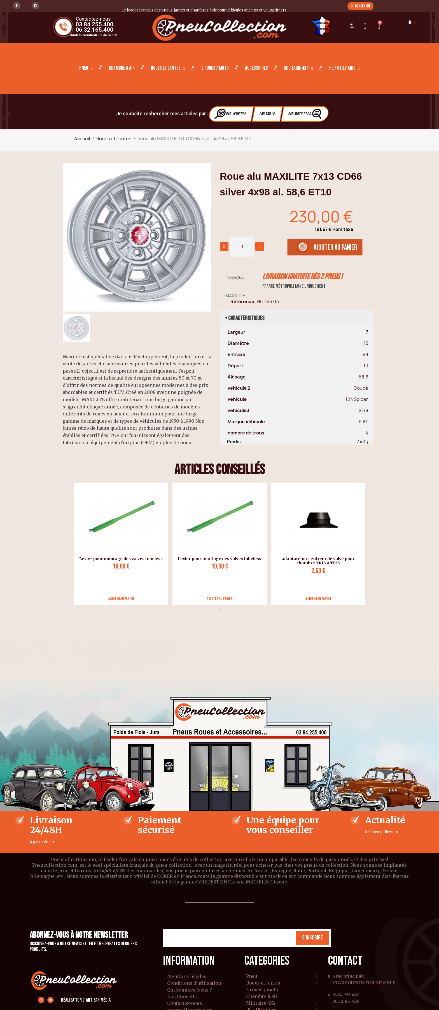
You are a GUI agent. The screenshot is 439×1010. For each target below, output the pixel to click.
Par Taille (267, 114)
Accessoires (256, 68)
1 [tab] (219, 609)
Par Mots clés (305, 114)
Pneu (86, 68)
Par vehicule (230, 114)
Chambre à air (122, 68)
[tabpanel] (119, 544)
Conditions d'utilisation (194, 983)
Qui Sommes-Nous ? (189, 990)
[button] (360, 6)
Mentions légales (186, 976)
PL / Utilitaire (344, 68)
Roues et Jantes (168, 68)
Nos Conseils (182, 996)
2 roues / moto (215, 68)
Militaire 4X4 (298, 68)
